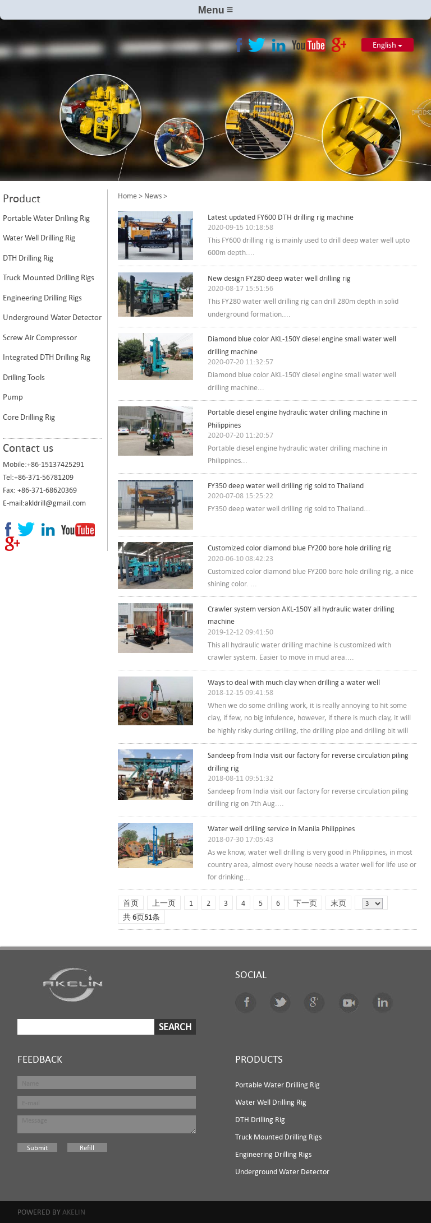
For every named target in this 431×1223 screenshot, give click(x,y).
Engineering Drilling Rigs (42, 298)
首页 (131, 903)
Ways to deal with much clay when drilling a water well (294, 682)
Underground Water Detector (52, 317)
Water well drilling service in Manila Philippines (281, 828)
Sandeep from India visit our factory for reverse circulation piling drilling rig (308, 761)
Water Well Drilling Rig (39, 238)
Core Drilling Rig (29, 417)
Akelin (73, 1212)
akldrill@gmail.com (55, 503)
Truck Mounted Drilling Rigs (48, 277)
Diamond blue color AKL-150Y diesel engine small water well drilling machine (302, 345)
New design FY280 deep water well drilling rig (279, 278)
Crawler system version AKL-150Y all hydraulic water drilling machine (301, 615)
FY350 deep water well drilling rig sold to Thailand (286, 485)
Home (127, 196)
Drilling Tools (24, 377)
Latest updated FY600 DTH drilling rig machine (281, 217)
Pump (13, 397)
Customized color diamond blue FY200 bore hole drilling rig (299, 548)
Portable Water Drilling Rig (46, 218)
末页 (338, 903)
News (153, 196)
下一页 (305, 903)
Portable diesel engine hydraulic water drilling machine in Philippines (297, 418)
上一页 (164, 903)
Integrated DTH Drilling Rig (46, 357)
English (387, 45)
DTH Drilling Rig (28, 258)
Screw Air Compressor (40, 337)
